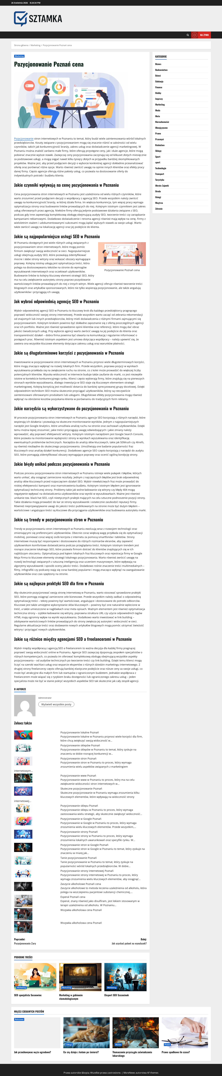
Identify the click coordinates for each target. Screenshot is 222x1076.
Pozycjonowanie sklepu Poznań (79, 805)
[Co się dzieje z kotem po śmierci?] (86, 1032)
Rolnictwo (160, 145)
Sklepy (158, 150)
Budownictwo (161, 70)
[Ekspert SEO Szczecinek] (125, 977)
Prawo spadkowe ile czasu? (176, 1052)
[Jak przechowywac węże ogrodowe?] (37, 1032)
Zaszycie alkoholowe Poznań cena (80, 884)
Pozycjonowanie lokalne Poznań (79, 732)
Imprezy (159, 98)
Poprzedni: (47, 941)
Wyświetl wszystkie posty (56, 704)
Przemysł (159, 139)
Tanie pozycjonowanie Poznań (78, 858)
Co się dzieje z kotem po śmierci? (81, 1052)
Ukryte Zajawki (162, 185)
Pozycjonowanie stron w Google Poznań (84, 845)
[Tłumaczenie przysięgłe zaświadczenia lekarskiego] (135, 1032)
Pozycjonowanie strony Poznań (79, 831)
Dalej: (113, 941)
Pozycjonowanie (24, 138)
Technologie (160, 168)
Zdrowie (159, 208)
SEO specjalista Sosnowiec (27, 995)
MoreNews (129, 1072)
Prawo (158, 133)
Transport (159, 174)
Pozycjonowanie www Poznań (78, 775)
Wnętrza (159, 203)
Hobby (158, 93)
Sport (157, 156)
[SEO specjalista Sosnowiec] (35, 977)
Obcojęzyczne (161, 127)
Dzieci (158, 75)
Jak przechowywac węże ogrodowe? (32, 1052)
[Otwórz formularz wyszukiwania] (188, 35)
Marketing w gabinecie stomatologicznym (71, 996)
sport (157, 162)
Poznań (128, 270)
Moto (157, 116)
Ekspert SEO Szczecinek (116, 995)
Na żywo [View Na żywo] (200, 34)
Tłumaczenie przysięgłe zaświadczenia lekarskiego (132, 1053)
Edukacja (159, 81)
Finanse (158, 87)
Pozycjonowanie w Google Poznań (80, 818)
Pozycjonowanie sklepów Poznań (80, 745)
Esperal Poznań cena (72, 897)
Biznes (158, 64)
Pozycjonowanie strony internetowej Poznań (86, 870)
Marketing (19, 56)
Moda (157, 110)
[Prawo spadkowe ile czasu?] (185, 1032)
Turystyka (159, 179)
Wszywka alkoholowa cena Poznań (81, 910)
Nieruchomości (162, 122)
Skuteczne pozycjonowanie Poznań (81, 788)
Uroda (158, 191)
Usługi (158, 197)
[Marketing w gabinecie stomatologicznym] (80, 977)
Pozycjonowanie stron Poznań (78, 758)
